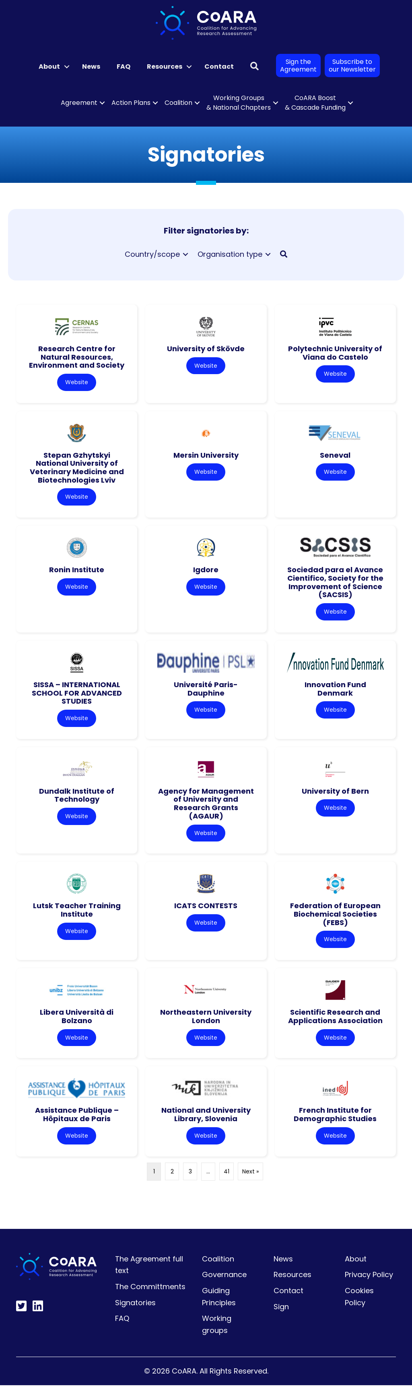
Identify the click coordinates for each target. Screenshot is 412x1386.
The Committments (150, 1287)
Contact (219, 66)
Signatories (135, 1303)
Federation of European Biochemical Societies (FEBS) (335, 914)
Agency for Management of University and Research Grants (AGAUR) (206, 803)
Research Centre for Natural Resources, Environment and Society (76, 357)
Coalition (178, 102)
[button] (67, 66)
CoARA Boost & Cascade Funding (315, 102)
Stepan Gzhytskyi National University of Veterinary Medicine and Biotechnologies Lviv (77, 467)
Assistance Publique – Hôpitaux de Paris (77, 1115)
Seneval (335, 455)
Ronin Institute (76, 570)
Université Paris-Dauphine (206, 689)
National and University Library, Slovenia (206, 1115)
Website (76, 382)
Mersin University (206, 455)
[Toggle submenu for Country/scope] (185, 254)
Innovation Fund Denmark (335, 689)
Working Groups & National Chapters (238, 102)
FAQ (123, 66)
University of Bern (335, 791)
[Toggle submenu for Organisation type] (268, 254)
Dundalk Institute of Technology (76, 795)
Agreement (79, 102)
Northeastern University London (205, 1017)
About (49, 66)
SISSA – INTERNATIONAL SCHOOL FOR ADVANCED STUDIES (77, 693)
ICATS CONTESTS (205, 906)
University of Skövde (206, 349)
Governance (224, 1276)
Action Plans (130, 102)
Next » (250, 1172)
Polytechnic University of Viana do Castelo (335, 353)
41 (226, 1172)
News (91, 66)
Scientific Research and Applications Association (335, 1017)
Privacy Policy (369, 1276)
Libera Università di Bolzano (76, 1017)
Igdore (205, 570)
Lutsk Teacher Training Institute (77, 910)
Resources (164, 66)
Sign (281, 1307)
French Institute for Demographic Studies (335, 1115)
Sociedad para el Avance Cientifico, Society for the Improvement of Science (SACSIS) (335, 582)
